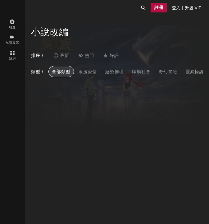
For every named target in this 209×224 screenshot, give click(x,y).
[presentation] (176, 8)
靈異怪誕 (194, 71)
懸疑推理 (114, 71)
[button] (143, 8)
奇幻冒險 (168, 71)
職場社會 (141, 71)
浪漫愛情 (88, 71)
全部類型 (61, 71)
